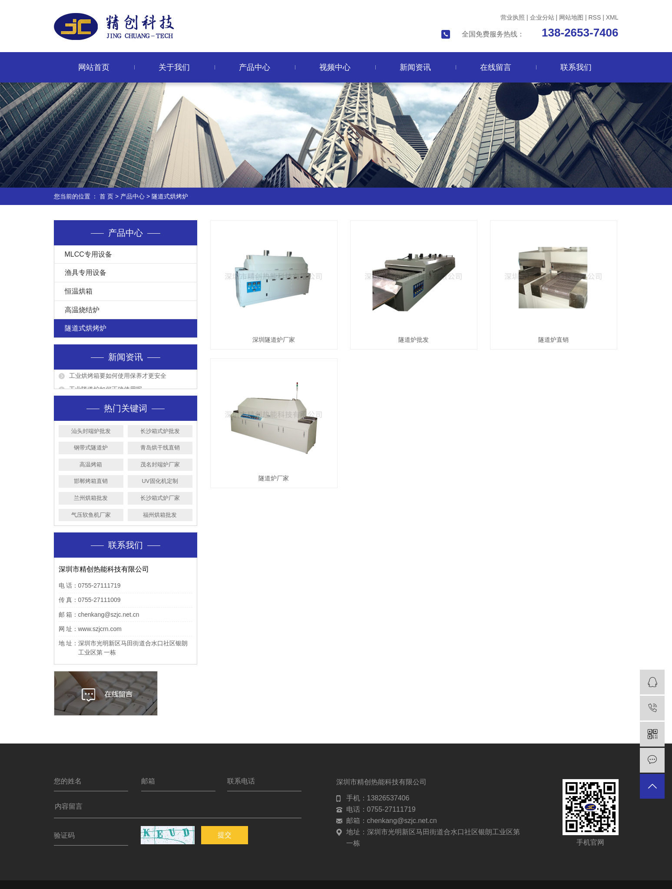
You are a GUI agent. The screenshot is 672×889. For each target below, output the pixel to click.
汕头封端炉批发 (91, 431)
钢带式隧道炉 (91, 447)
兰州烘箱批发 (91, 498)
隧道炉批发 (413, 339)
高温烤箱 (90, 464)
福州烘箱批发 (160, 515)
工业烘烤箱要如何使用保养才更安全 (117, 378)
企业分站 (542, 17)
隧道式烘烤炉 (170, 196)
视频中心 (335, 67)
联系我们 (576, 67)
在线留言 (495, 67)
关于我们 (174, 67)
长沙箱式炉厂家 (160, 498)
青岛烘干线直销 (160, 447)
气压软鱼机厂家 (91, 515)
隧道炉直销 (553, 339)
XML (612, 17)
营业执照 (512, 17)
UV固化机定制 (160, 481)
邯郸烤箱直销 (91, 481)
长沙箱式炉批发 (160, 431)
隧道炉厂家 (273, 478)
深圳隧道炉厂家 (273, 339)
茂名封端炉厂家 (160, 464)
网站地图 (571, 17)
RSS (594, 17)
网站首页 (93, 67)
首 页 (106, 196)
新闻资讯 (415, 67)
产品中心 (254, 67)
